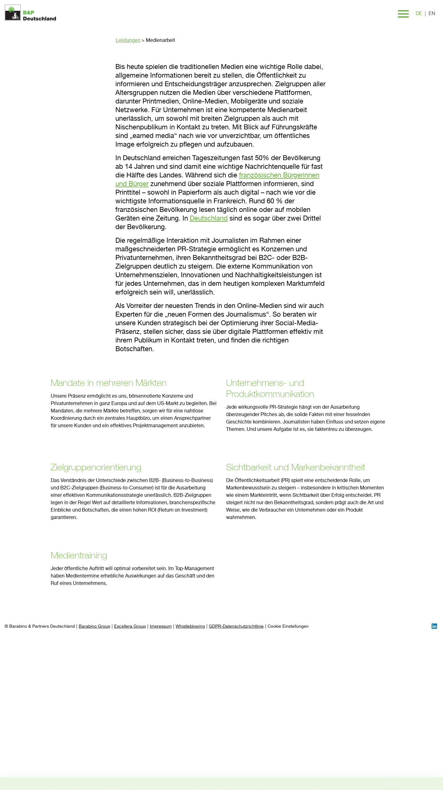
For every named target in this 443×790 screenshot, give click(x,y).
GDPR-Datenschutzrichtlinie (236, 626)
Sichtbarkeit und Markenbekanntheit (295, 467)
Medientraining (79, 555)
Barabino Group (94, 626)
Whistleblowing (190, 626)
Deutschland (209, 218)
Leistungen (128, 40)
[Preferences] (288, 626)
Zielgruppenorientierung (96, 467)
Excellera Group (130, 626)
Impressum (161, 626)
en (432, 13)
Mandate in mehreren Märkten (109, 382)
